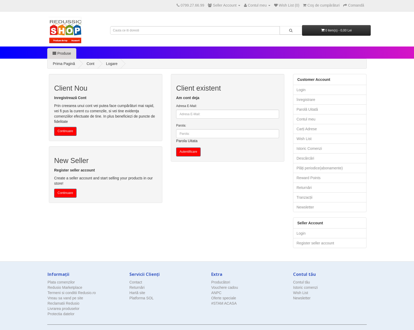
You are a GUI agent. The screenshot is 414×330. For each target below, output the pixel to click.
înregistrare (306, 99)
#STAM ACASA (224, 303)
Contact (135, 282)
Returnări (304, 187)
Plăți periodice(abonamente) (320, 168)
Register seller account (315, 243)
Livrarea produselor (63, 308)
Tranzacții (304, 197)
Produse (62, 53)
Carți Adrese (307, 129)
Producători (220, 282)
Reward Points (309, 178)
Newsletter (305, 207)
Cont (91, 64)
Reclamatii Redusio (63, 303)
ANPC (216, 293)
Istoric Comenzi (309, 148)
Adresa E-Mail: (186, 106)
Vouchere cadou (224, 287)
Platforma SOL (141, 298)
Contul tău (301, 282)
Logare (111, 64)
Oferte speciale (223, 298)
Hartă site (137, 293)
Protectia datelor (61, 314)
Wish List (304, 139)
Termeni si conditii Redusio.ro (72, 293)
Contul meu (306, 119)
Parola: (181, 125)
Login (301, 90)
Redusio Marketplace (65, 287)
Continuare (65, 131)
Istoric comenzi (305, 287)
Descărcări (305, 158)
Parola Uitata (186, 141)
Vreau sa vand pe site (65, 298)
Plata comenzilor (61, 282)
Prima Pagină (64, 64)
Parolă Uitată (307, 109)
